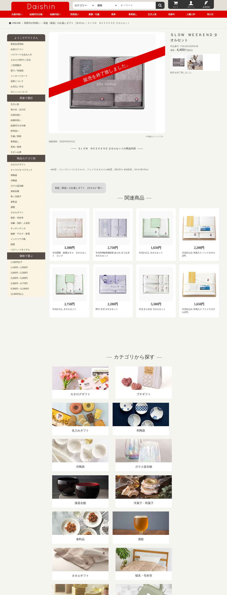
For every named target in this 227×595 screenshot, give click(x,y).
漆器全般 (15, 191)
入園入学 (191, 14)
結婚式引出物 (36, 14)
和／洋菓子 (16, 196)
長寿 (113, 14)
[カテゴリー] (84, 5)
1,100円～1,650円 (19, 267)
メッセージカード (19, 76)
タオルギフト (17, 212)
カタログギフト (18, 164)
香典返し (133, 14)
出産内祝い (17, 14)
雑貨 (13, 244)
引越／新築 (16, 136)
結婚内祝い (55, 14)
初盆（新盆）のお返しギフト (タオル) (63, 23)
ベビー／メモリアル (20, 249)
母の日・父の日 (18, 109)
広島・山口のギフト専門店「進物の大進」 (113, 573)
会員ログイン (17, 49)
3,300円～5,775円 (19, 283)
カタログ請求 (135, 554)
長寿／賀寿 (16, 147)
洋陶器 (14, 180)
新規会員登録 (17, 44)
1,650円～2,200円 (19, 273)
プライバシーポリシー (111, 554)
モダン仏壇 (16, 152)
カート (175, 7)
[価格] (107, 5)
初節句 (171, 14)
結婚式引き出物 (18, 125)
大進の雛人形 (113, 577)
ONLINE (16, 23)
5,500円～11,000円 (20, 288)
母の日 (210, 14)
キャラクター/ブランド (21, 170)
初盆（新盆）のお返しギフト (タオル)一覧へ (79, 188)
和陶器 (14, 175)
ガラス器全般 (17, 186)
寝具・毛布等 (17, 218)
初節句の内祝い (32, 23)
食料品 (14, 202)
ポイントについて (19, 92)
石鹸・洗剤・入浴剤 (20, 223)
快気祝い (74, 14)
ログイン (191, 7)
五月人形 (152, 14)
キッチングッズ (18, 228)
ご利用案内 (16, 65)
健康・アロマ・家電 (20, 234)
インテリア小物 (18, 239)
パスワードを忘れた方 (21, 54)
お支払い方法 (17, 86)
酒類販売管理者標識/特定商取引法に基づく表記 (70, 554)
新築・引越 (94, 14)
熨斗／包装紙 (17, 70)
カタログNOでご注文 (21, 60)
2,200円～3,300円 (19, 278)
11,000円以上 (17, 294)
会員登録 (206, 7)
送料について (17, 81)
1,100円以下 (16, 262)
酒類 (13, 207)
